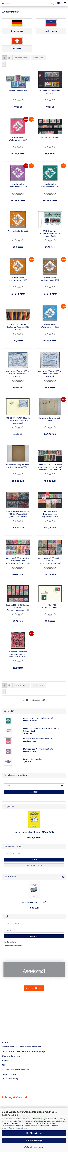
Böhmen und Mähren (50, 137)
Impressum (7, 1060)
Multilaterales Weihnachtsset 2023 (50, 325)
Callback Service (9, 1074)
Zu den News (34, 988)
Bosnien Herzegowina (18, 90)
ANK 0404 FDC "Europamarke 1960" (50, 606)
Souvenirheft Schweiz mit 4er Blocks (50, 92)
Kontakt (5, 1042)
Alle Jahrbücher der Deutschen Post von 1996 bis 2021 (18, 327)
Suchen (34, 859)
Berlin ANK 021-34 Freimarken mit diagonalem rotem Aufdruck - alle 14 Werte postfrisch (50, 514)
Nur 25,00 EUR (34, 837)
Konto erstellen (10, 942)
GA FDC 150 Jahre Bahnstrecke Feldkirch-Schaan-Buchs (50, 233)
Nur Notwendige (34, 1140)
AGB (3, 1065)
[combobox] (21, 57)
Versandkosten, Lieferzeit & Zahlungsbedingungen (24, 1051)
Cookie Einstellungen (11, 1078)
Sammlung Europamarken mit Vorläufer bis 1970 (18, 466)
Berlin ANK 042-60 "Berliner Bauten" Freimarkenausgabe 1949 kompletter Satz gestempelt (18, 607)
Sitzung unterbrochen (11, 1056)
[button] (4, 57)
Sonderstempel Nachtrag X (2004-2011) (34, 832)
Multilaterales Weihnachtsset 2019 (50, 185)
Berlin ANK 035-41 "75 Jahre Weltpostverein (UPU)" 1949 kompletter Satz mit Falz (50, 467)
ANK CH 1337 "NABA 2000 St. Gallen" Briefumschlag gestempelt (18, 420)
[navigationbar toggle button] (65, 3)
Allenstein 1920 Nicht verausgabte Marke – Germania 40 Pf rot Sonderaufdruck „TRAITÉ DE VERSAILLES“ (18, 654)
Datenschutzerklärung (18, 1128)
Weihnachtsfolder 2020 (18, 231)
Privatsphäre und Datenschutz (15, 1069)
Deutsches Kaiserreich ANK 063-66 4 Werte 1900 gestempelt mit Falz (18, 514)
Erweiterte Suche (34, 865)
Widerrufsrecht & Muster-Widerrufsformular (21, 1046)
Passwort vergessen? (13, 946)
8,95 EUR (34, 907)
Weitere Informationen (34, 1147)
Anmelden (34, 792)
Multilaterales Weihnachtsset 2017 (18, 138)
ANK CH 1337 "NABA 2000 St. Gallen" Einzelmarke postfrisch (18, 374)
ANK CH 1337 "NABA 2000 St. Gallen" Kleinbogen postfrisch (50, 374)
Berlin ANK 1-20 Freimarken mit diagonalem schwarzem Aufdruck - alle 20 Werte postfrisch (18, 561)
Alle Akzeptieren (34, 1133)
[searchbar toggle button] (52, 3)
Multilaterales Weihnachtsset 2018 (18, 185)
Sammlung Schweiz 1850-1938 (50, 419)
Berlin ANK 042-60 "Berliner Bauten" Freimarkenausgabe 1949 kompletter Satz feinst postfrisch (50, 561)
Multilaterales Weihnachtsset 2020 (18, 279)
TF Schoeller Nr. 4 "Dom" (34, 902)
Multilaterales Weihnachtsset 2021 (50, 279)
